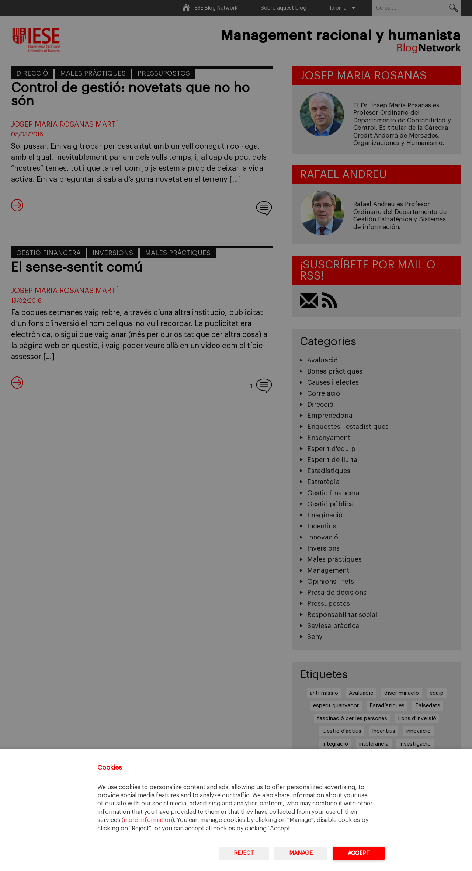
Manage (301, 853)
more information (148, 820)
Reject (244, 853)
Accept (359, 853)
